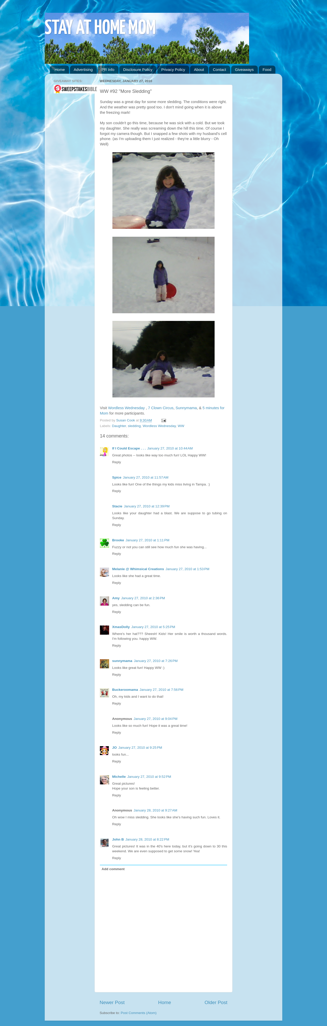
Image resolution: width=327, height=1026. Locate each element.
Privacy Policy (173, 69)
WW (181, 426)
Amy (116, 598)
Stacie (117, 506)
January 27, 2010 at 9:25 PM (140, 747)
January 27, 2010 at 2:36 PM (143, 598)
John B (118, 839)
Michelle (119, 777)
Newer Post (112, 1002)
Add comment (113, 869)
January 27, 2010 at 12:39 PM (147, 506)
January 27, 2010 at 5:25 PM (153, 627)
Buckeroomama (125, 690)
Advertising (83, 69)
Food (267, 69)
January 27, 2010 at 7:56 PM (161, 690)
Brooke (118, 540)
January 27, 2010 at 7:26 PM (156, 661)
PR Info (107, 69)
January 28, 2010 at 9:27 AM (155, 810)
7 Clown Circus (160, 408)
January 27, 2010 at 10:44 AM (170, 448)
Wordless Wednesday (127, 408)
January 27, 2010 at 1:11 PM (148, 540)
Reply (116, 462)
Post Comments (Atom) (139, 1013)
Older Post (216, 1002)
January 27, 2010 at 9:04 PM (156, 719)
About (199, 69)
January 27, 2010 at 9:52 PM (149, 777)
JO (114, 747)
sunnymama (122, 661)
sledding (134, 426)
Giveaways (244, 69)
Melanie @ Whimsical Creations (138, 569)
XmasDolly (121, 627)
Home (60, 69)
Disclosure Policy (137, 69)
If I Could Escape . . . (129, 448)
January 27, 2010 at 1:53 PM (187, 569)
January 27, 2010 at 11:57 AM (145, 477)
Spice (116, 477)
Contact (219, 69)
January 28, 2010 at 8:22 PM (147, 839)
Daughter (119, 426)
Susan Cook (126, 420)
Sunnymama (186, 408)
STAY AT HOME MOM (100, 28)
